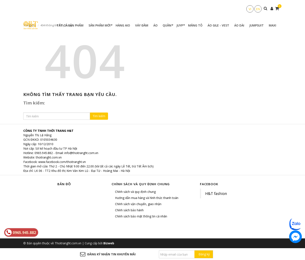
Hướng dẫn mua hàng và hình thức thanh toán (146, 198)
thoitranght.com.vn (49, 157)
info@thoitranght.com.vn (81, 153)
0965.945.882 (44, 153)
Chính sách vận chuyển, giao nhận (138, 204)
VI (250, 9)
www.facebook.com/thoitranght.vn (62, 162)
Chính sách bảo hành (129, 210)
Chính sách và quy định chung (135, 192)
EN (258, 9)
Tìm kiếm (99, 116)
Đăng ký (204, 254)
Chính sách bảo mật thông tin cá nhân (141, 216)
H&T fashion (216, 193)
